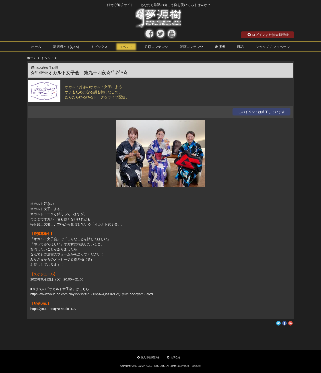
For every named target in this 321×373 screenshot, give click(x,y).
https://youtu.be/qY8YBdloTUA (53, 309)
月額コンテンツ (156, 47)
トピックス (99, 47)
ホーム (36, 47)
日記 (240, 47)
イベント (126, 47)
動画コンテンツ (191, 47)
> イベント (46, 58)
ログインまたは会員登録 (268, 35)
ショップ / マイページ (272, 47)
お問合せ (173, 357)
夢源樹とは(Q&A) (66, 47)
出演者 (220, 47)
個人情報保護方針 (148, 357)
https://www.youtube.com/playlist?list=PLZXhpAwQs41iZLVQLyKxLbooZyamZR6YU (92, 294)
